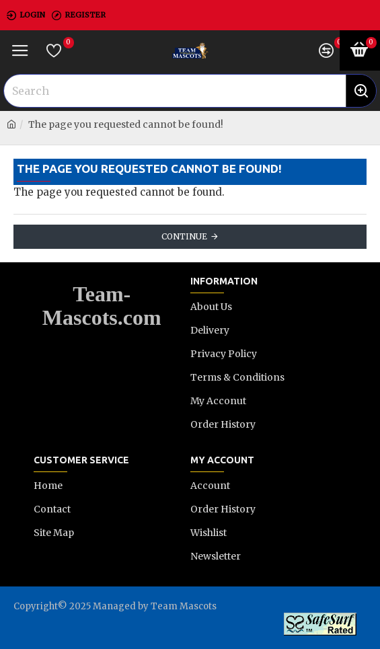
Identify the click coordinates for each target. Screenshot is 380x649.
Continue (184, 236)
